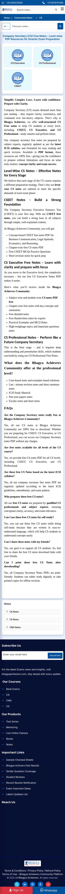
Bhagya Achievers (28, 877)
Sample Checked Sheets (19, 759)
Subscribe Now (55, 655)
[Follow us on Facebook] (40, 884)
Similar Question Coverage (21, 771)
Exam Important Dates (18, 788)
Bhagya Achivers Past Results (22, 765)
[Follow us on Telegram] (32, 884)
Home (7, 17)
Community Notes (23, 17)
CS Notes (12, 619)
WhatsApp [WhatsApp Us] (48, 890)
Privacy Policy (35, 870)
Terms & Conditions (15, 870)
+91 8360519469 (12, 2)
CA (7, 694)
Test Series (12, 721)
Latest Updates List (17, 794)
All (5, 26)
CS (40, 17)
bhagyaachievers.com (14, 674)
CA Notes (12, 611)
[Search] (60, 26)
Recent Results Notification (21, 782)
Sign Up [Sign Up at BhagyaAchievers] (16, 890)
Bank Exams (13, 689)
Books (9, 738)
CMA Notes (13, 627)
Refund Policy (53, 870)
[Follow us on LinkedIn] (25, 884)
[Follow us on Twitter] (17, 884)
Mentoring (12, 727)
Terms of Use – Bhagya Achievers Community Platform (32, 874)
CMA (9, 700)
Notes (9, 744)
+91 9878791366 (52, 2)
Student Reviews (15, 777)
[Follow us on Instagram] (48, 884)
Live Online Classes (17, 733)
